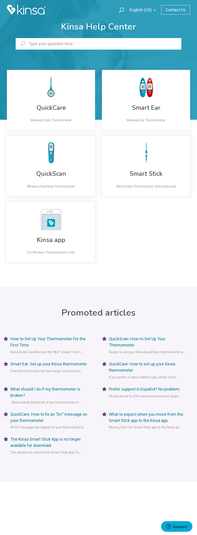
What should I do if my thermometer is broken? (45, 392)
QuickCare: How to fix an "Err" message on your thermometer (48, 417)
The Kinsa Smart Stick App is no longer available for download (45, 442)
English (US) (141, 9)
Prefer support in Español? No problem (144, 389)
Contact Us (175, 9)
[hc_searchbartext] (98, 44)
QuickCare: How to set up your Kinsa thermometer (142, 367)
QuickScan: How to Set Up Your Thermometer (137, 341)
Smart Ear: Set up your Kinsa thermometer (48, 364)
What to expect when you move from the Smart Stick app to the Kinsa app (146, 417)
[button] (119, 9)
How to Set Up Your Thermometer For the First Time (48, 341)
